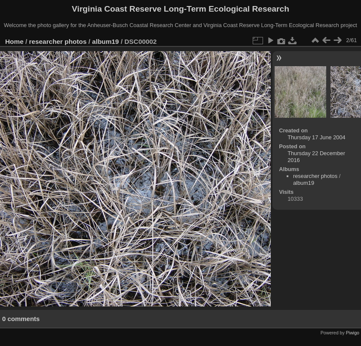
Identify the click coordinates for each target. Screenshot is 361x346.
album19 (105, 41)
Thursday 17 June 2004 (316, 137)
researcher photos (58, 41)
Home (14, 41)
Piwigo (352, 332)
